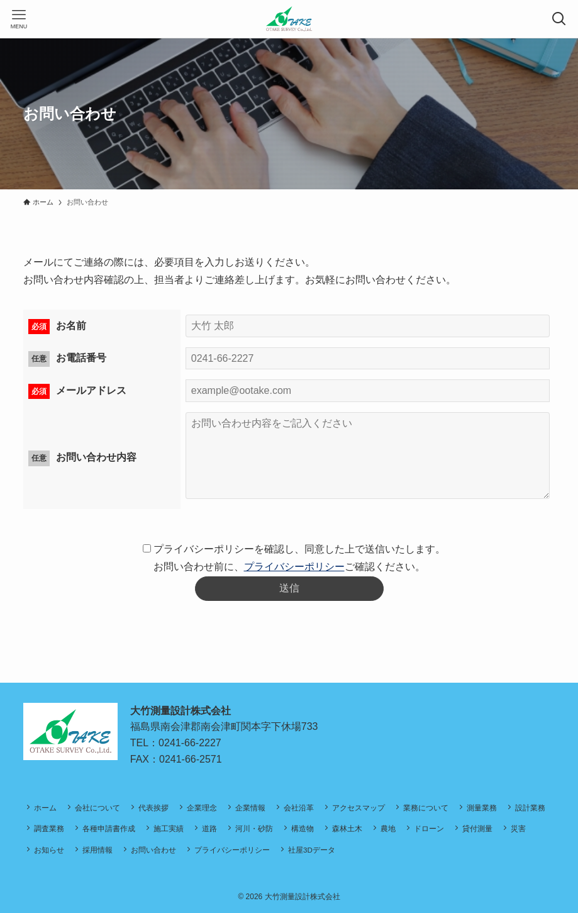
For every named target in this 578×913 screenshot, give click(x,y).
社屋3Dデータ (311, 850)
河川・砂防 (254, 828)
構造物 (302, 828)
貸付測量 (477, 828)
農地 (388, 828)
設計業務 (530, 808)
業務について (425, 808)
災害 (518, 828)
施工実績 (168, 828)
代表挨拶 (153, 808)
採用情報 (97, 850)
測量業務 (482, 808)
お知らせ (49, 850)
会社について (97, 808)
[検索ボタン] (559, 19)
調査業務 (49, 828)
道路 (209, 828)
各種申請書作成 (108, 828)
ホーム (45, 808)
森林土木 (347, 828)
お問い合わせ (153, 850)
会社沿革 (299, 808)
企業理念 (202, 808)
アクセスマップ (358, 808)
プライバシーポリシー (294, 566)
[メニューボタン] (19, 19)
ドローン (429, 828)
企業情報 (250, 808)
